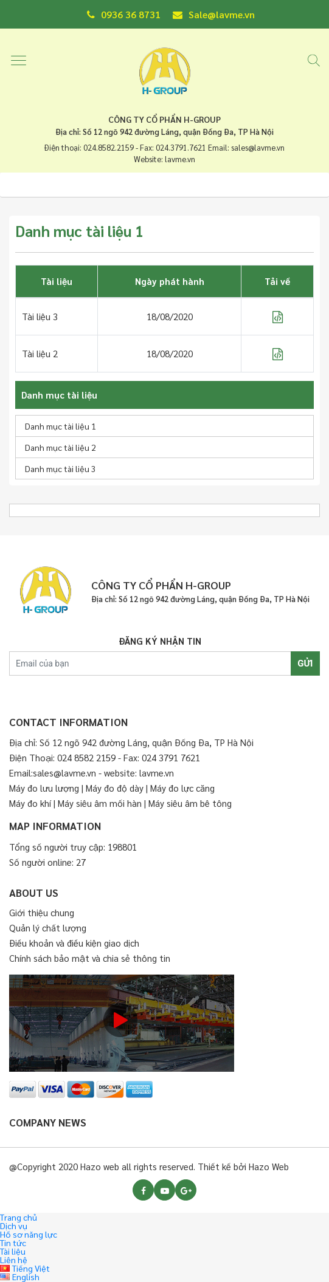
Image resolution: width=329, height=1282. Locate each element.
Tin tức (13, 1242)
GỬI (305, 663)
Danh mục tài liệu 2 (60, 447)
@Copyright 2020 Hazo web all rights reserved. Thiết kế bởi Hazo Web (149, 1166)
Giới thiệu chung (41, 912)
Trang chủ (18, 1217)
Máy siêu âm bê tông (190, 803)
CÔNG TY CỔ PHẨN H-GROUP (164, 119)
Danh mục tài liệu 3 (60, 468)
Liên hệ (13, 1259)
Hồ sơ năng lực (28, 1234)
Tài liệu (13, 1251)
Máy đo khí (31, 803)
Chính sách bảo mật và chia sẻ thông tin (89, 958)
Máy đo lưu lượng (44, 788)
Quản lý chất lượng (47, 927)
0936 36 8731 (124, 14)
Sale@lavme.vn (214, 14)
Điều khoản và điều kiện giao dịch (74, 942)
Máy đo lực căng (182, 788)
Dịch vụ (13, 1225)
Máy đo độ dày (115, 788)
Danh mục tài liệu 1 (60, 425)
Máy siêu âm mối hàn (100, 803)
